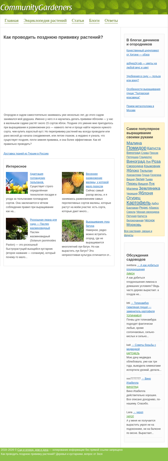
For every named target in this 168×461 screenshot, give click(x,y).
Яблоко (132, 170)
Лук (148, 161)
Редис (143, 207)
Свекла (130, 211)
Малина (134, 143)
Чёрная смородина (147, 211)
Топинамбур (134, 315)
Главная (12, 20)
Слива (145, 152)
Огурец (133, 198)
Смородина (134, 166)
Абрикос (154, 207)
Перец (131, 184)
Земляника (149, 188)
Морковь (133, 225)
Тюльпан (146, 170)
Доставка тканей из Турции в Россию (26, 153)
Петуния (131, 216)
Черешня (132, 193)
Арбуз (155, 203)
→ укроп (138, 412)
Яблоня (145, 193)
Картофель (138, 202)
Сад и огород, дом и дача (33, 449)
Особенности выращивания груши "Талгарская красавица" (143, 93)
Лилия (140, 179)
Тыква (149, 179)
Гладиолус (145, 157)
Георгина (155, 175)
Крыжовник (152, 166)
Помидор (136, 148)
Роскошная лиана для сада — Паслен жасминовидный (43, 224)
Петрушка (132, 157)
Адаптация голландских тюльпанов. (37, 178)
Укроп (130, 416)
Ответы (111, 20)
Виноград (133, 152)
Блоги (94, 20)
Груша (146, 175)
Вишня (130, 179)
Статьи (78, 20)
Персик (154, 152)
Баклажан (132, 207)
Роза (156, 161)
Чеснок (149, 220)
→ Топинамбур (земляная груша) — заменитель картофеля (140, 307)
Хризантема (133, 175)
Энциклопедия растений (45, 20)
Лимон (130, 273)
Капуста (154, 148)
